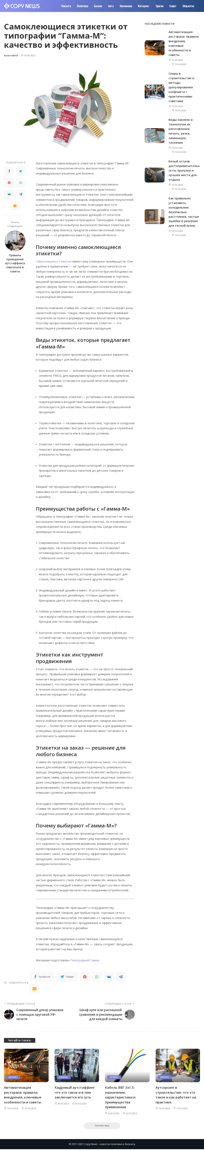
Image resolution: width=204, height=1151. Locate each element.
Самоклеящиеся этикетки (54, 261)
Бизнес (13, 1078)
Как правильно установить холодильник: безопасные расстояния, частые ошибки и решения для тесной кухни (184, 209)
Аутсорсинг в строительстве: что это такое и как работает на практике (176, 1096)
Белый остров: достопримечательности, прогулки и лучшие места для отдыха (183, 168)
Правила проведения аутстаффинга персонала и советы (15, 263)
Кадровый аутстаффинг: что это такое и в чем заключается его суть (75, 1094)
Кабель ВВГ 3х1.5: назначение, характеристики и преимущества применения (120, 1099)
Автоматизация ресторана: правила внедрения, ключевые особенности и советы (23, 1096)
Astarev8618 (11, 55)
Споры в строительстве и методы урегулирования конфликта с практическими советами (182, 86)
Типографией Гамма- (85, 960)
